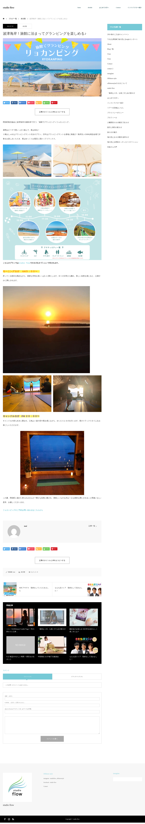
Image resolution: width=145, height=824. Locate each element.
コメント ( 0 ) (27, 676)
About (109, 44)
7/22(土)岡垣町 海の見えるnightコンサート (122, 39)
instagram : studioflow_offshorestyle (54, 778)
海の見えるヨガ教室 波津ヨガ (118, 137)
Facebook (4, 819)
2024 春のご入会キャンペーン (118, 34)
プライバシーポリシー (115, 113)
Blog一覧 (110, 49)
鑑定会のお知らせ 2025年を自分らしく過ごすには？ (83, 630)
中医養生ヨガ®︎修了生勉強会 (48, 657)
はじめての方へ (104, 7)
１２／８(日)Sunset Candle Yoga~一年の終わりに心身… (20, 630)
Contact (118, 7)
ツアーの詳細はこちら (115, 108)
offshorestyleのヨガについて (117, 83)
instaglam (110, 73)
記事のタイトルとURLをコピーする (52, 112)
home (79, 7)
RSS (12, 819)
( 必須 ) (9, 696)
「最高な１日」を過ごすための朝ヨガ (52, 629)
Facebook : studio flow (50, 782)
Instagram (8, 819)
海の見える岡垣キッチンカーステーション (122, 142)
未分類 (25, 26)
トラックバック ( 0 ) (76, 676)
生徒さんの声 (112, 147)
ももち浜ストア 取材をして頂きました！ (83, 658)
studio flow (8, 7)
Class (109, 54)
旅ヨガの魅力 (112, 132)
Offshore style (111, 78)
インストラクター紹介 (135, 7)
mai (25, 526)
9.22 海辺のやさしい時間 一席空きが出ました (20, 658)
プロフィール (112, 117)
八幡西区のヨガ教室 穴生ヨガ (118, 122)
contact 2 (110, 69)
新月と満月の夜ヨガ (114, 127)
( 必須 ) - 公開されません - (15, 702)
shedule (90, 7)
